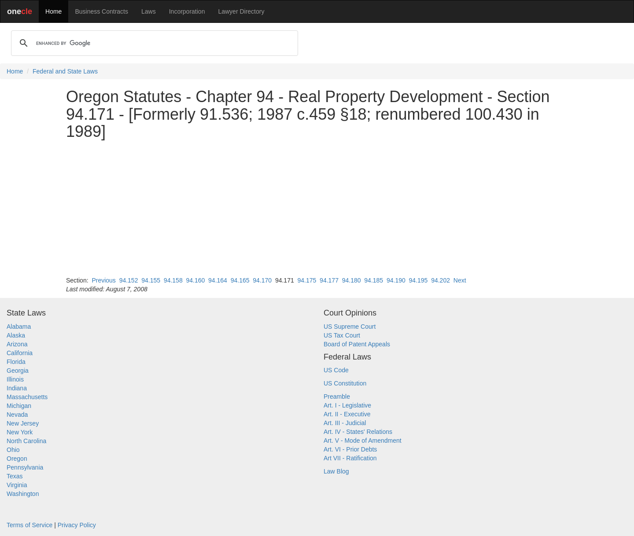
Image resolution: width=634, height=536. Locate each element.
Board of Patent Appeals (357, 344)
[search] (153, 43)
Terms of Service (29, 525)
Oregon (17, 458)
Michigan (19, 405)
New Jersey (23, 423)
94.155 (150, 280)
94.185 (373, 280)
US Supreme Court (350, 326)
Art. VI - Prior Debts (350, 449)
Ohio (13, 449)
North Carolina (26, 440)
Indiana (17, 388)
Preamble (337, 396)
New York (20, 432)
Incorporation (187, 11)
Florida (16, 361)
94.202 (440, 280)
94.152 (128, 280)
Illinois (15, 379)
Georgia (18, 370)
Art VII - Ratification (350, 458)
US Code (336, 370)
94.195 (418, 280)
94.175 (307, 280)
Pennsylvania (25, 467)
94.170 (262, 280)
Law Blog (336, 471)
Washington (23, 493)
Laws (148, 11)
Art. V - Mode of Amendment (363, 440)
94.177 (329, 280)
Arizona (17, 344)
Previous (103, 280)
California (20, 352)
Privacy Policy (77, 525)
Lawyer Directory (241, 11)
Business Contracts (101, 11)
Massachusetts (27, 396)
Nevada (17, 414)
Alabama (19, 326)
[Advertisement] (317, 208)
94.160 (195, 280)
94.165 (240, 280)
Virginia (17, 484)
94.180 (351, 280)
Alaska (16, 335)
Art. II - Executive (347, 414)
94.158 (173, 280)
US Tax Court (342, 335)
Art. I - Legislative (347, 405)
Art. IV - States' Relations (358, 431)
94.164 (217, 280)
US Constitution (345, 383)
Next (459, 280)
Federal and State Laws (65, 71)
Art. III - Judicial (345, 422)
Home (53, 11)
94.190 (396, 280)
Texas (15, 476)
